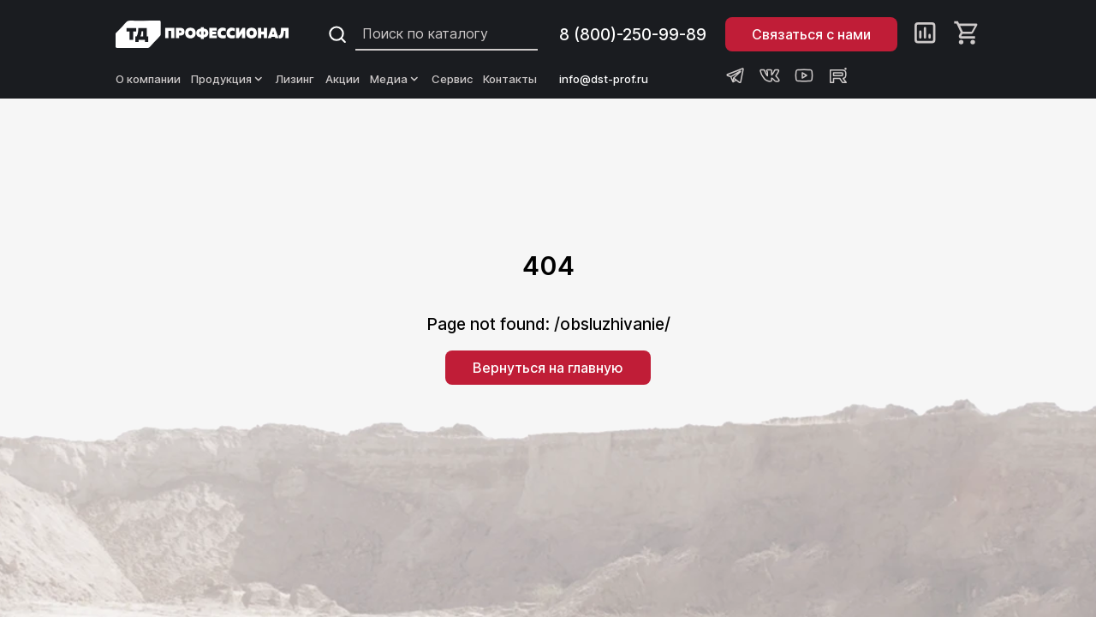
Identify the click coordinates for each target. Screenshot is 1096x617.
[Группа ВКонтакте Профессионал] (769, 75)
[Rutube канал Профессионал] (838, 75)
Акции (342, 79)
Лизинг (295, 79)
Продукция (228, 79)
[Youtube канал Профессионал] (804, 75)
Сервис (452, 79)
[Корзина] (967, 34)
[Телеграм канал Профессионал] (735, 75)
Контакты (510, 79)
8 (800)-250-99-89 (632, 35)
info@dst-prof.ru (603, 79)
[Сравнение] (925, 34)
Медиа (395, 79)
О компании (148, 79)
